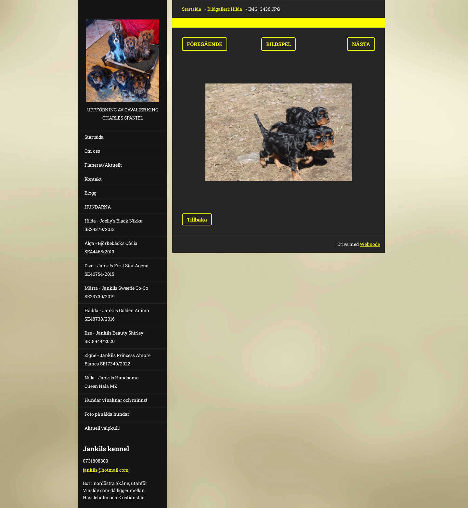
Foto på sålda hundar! (107, 414)
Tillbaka (197, 219)
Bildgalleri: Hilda (224, 9)
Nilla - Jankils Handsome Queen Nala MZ (111, 382)
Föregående (204, 44)
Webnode (370, 244)
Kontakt (93, 179)
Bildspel (278, 44)
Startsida (94, 137)
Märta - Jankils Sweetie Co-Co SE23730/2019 (116, 292)
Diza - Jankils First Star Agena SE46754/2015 (116, 269)
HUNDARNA (97, 207)
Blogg (90, 193)
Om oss (92, 151)
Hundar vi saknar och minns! (115, 400)
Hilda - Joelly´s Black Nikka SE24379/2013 (113, 225)
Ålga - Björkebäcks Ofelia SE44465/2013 (110, 247)
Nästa (361, 44)
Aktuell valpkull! (102, 428)
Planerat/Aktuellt (103, 165)
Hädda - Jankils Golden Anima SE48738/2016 (116, 314)
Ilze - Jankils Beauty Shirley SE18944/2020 (113, 337)
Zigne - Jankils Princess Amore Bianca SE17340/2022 (117, 359)
